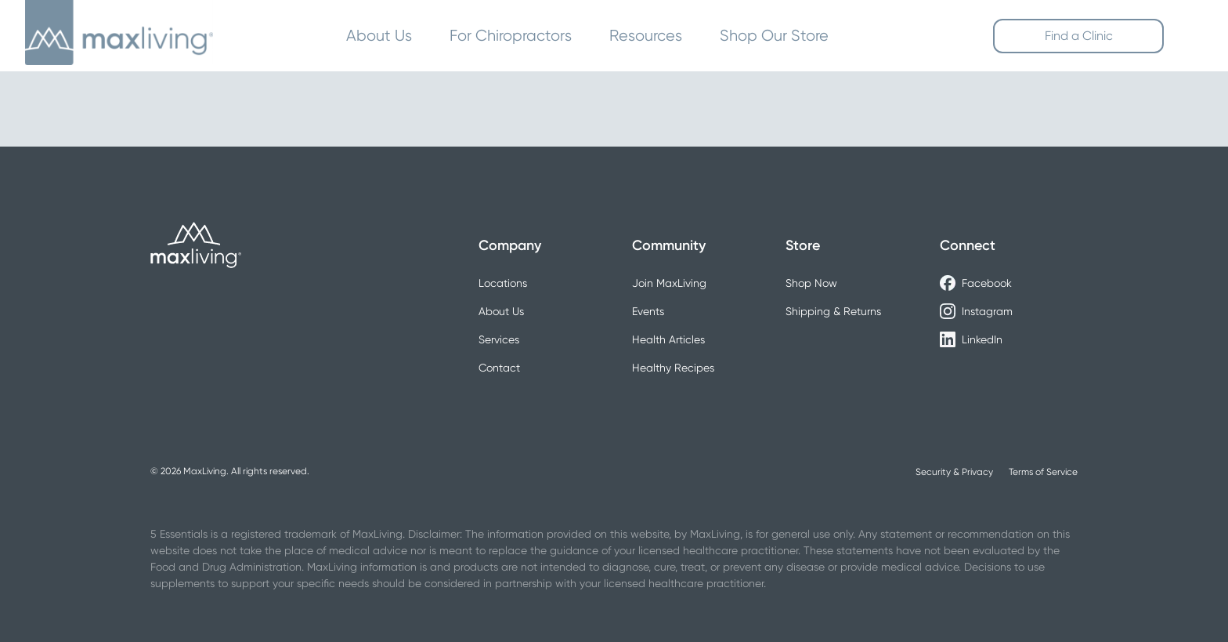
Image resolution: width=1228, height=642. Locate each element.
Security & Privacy (954, 471)
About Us (379, 36)
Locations (503, 283)
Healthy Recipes (673, 367)
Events (648, 311)
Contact (499, 367)
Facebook (976, 283)
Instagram (976, 311)
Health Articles (668, 339)
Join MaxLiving (669, 283)
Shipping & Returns (833, 311)
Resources (645, 36)
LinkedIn (971, 339)
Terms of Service (1043, 471)
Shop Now (811, 283)
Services (499, 339)
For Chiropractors (511, 36)
